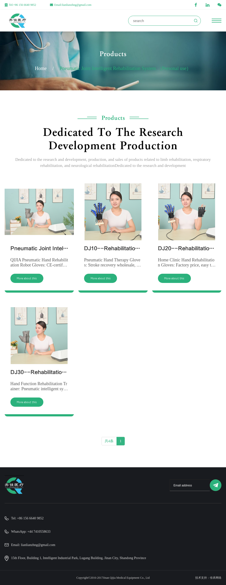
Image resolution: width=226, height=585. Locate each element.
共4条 (109, 443)
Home (41, 68)
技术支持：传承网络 (208, 577)
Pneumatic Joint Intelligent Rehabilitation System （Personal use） (125, 68)
